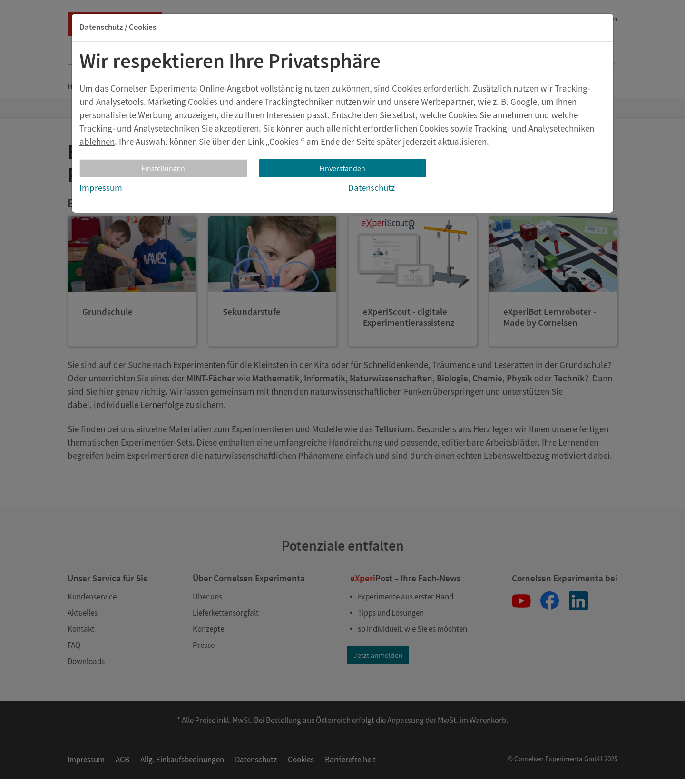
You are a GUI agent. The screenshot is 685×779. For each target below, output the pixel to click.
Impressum (100, 187)
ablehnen (97, 141)
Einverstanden (342, 168)
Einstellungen (163, 168)
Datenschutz (371, 187)
